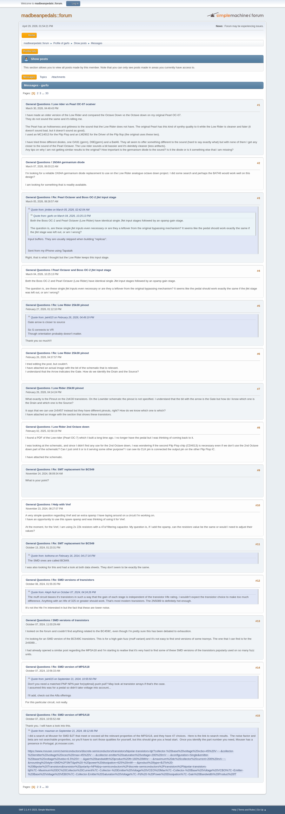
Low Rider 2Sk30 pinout (68, 388)
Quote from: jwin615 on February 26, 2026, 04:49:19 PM (62, 317)
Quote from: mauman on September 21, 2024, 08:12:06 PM (64, 731)
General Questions (38, 104)
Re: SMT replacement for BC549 (73, 469)
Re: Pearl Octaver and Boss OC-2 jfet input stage (84, 197)
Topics (43, 77)
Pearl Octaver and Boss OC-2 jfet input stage (82, 270)
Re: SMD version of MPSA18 (71, 666)
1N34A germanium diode (69, 162)
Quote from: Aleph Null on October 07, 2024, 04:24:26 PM (63, 592)
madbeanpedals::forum (46, 15)
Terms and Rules (246, 809)
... (43, 93)
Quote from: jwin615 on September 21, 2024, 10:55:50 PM (63, 679)
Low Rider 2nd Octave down (71, 426)
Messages (29, 77)
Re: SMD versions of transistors (73, 579)
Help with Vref (62, 504)
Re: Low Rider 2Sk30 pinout (71, 305)
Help (234, 809)
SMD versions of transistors (71, 620)
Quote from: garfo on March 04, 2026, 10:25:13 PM (62, 215)
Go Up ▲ (261, 809)
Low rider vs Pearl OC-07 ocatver (74, 104)
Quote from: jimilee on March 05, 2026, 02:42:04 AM (60, 209)
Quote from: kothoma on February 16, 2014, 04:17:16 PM (63, 555)
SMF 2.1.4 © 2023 (28, 809)
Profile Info (29, 51)
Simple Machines (46, 809)
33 (46, 93)
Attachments (58, 77)
